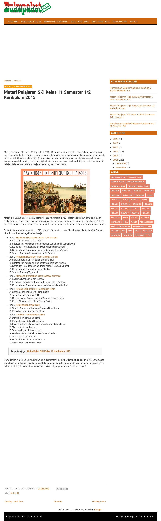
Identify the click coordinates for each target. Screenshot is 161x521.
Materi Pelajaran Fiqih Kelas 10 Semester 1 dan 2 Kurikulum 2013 (131, 98)
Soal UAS (147, 231)
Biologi (131, 186)
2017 (116, 155)
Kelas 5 (145, 208)
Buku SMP (128, 195)
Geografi (115, 200)
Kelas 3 (124, 208)
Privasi (119, 516)
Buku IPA (115, 191)
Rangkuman (120, 21)
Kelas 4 (135, 208)
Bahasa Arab (117, 182)
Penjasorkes (146, 222)
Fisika (150, 195)
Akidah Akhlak (118, 177)
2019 (116, 147)
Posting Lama (99, 501)
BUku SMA (149, 191)
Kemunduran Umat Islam (28, 305)
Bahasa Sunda (118, 186)
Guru (125, 200)
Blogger (98, 509)
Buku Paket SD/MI (31, 21)
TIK (148, 235)
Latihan (145, 217)
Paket (134, 222)
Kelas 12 (148, 204)
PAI (126, 222)
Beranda (13, 21)
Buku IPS (126, 191)
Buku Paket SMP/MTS (55, 21)
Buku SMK (115, 195)
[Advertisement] (80, 56)
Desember (121, 163)
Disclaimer (140, 516)
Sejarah (115, 231)
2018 (116, 151)
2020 (116, 143)
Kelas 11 (15, 493)
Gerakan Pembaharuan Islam (30, 314)
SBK (149, 226)
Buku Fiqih (143, 186)
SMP (130, 231)
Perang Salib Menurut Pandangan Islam (35, 289)
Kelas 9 (145, 213)
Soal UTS (127, 235)
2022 (116, 139)
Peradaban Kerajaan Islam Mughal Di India (37, 257)
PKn (113, 226)
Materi (133, 21)
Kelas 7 (124, 213)
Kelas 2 (114, 208)
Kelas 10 (125, 204)
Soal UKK (115, 235)
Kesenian (115, 217)
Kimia (125, 217)
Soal (137, 231)
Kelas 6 (114, 213)
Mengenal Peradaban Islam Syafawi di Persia (38, 276)
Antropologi (134, 177)
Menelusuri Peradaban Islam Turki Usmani (36, 237)
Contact (38, 516)
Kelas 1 (114, 204)
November (121, 167)
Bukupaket (27, 516)
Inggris (135, 200)
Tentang (129, 516)
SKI (123, 231)
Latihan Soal (15, 29)
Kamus (145, 200)
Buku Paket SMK (101, 21)
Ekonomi (140, 195)
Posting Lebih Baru (14, 501)
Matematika (116, 222)
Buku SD (137, 191)
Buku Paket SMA (80, 21)
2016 (116, 160)
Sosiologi (140, 235)
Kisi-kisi (134, 217)
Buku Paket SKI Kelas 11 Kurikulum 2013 (48, 351)
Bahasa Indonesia (135, 182)
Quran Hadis (124, 226)
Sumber (151, 516)
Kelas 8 (135, 213)
